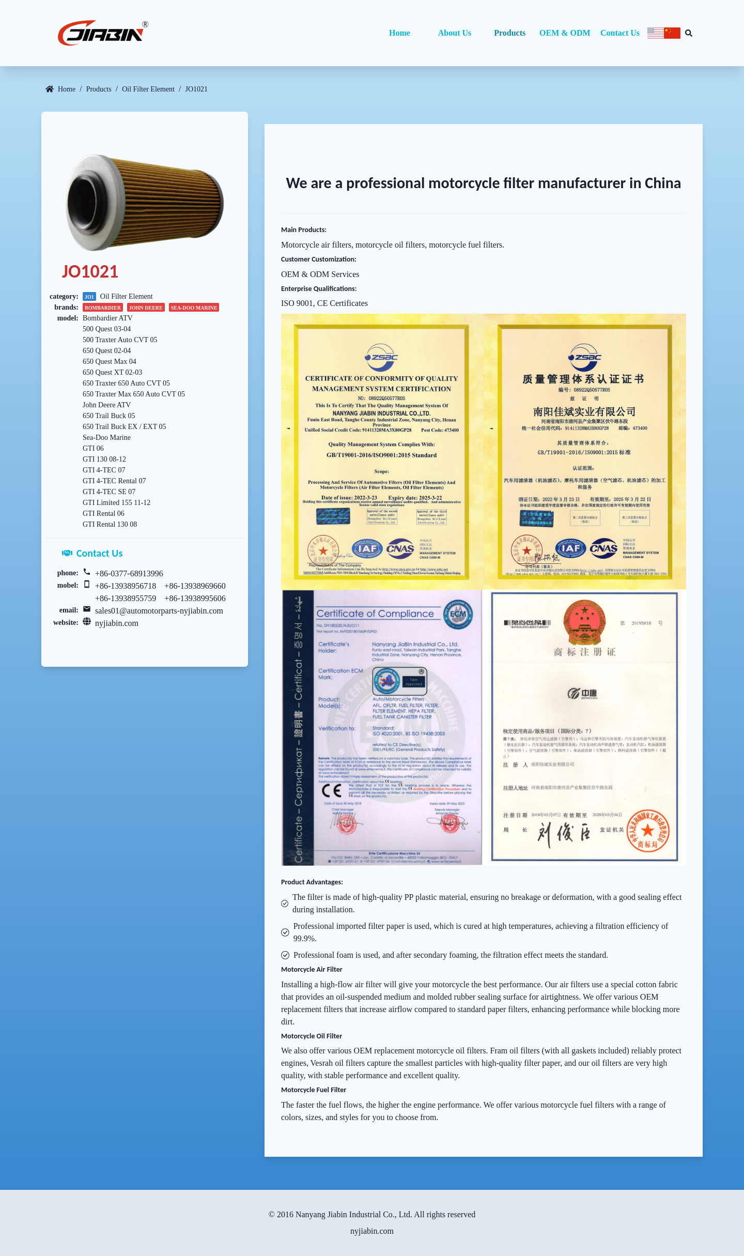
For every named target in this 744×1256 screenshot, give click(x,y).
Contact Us (620, 32)
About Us (454, 32)
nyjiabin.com (116, 623)
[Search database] (688, 33)
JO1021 (196, 89)
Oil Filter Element (148, 89)
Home (399, 32)
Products (509, 32)
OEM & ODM (565, 32)
